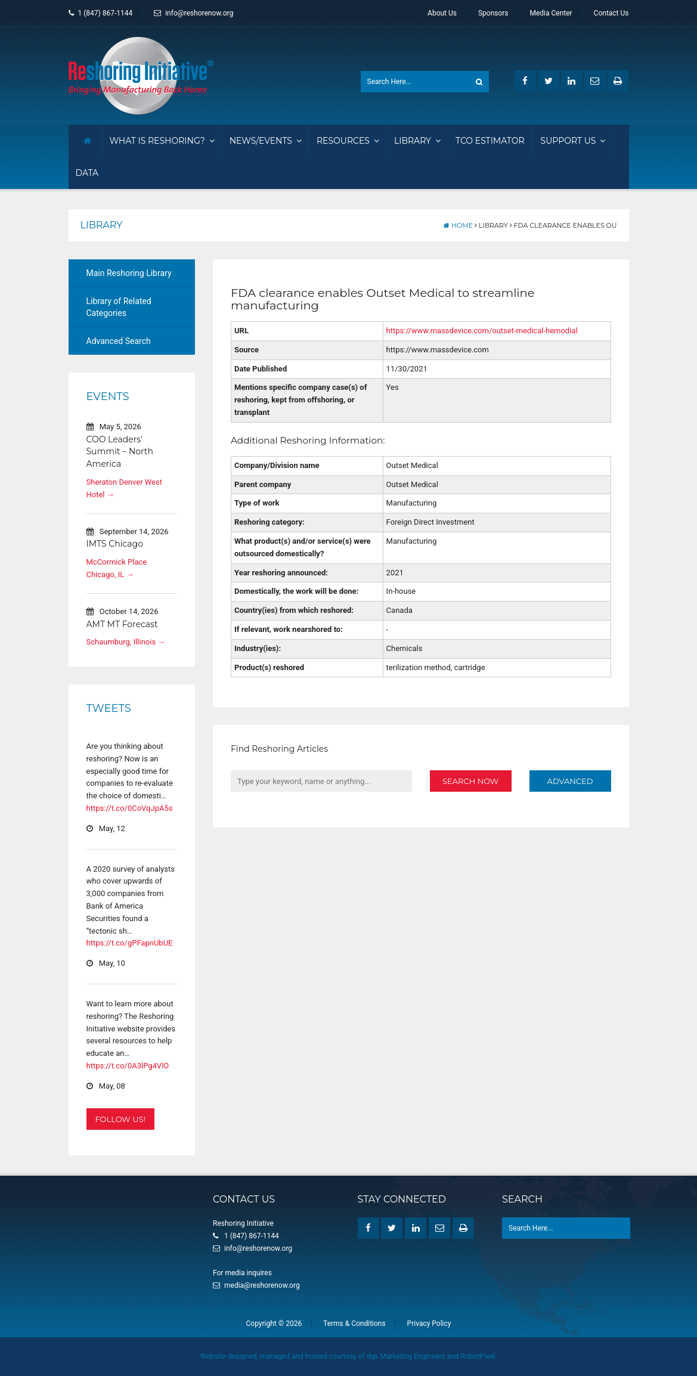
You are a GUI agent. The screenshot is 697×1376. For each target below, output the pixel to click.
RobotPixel (478, 1356)
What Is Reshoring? (162, 140)
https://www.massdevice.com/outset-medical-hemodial (482, 330)
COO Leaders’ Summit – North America (120, 451)
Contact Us (611, 13)
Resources (348, 140)
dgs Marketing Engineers (406, 1356)
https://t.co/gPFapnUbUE (129, 942)
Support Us (573, 140)
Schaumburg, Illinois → (126, 641)
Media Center (550, 13)
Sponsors (493, 13)
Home (458, 225)
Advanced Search (118, 341)
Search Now (470, 781)
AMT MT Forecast (122, 623)
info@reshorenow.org (193, 13)
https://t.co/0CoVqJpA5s (129, 808)
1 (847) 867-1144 (101, 13)
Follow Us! (120, 1118)
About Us (442, 13)
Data (87, 173)
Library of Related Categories (118, 307)
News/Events (266, 140)
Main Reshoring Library (129, 273)
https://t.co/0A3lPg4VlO (127, 1065)
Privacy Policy (429, 1323)
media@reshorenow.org (262, 1285)
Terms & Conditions (354, 1323)
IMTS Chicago (114, 543)
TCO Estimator (490, 140)
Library (417, 140)
